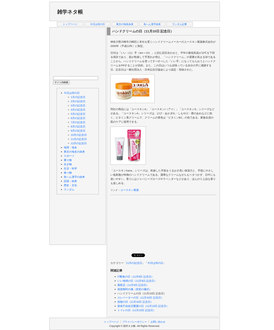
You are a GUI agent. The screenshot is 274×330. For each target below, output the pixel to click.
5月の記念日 (78, 113)
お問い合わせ (158, 321)
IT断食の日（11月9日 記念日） (135, 276)
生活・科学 (70, 168)
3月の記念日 (78, 105)
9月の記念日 (78, 130)
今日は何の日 (97, 24)
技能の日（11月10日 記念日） (135, 301)
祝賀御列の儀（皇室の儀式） (134, 289)
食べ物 (68, 172)
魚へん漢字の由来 (74, 176)
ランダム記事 (179, 24)
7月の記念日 (78, 122)
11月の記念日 (134, 262)
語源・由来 (70, 181)
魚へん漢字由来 (152, 24)
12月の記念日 (79, 143)
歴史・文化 (70, 185)
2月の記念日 (78, 101)
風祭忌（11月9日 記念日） (133, 284)
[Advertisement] (153, 11)
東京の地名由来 (124, 24)
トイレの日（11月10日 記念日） (136, 310)
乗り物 (68, 160)
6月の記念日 (78, 118)
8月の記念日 (78, 126)
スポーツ (69, 155)
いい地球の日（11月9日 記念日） (137, 280)
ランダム (69, 189)
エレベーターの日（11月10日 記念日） (140, 297)
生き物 (68, 164)
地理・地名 (70, 147)
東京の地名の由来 (74, 151)
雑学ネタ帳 (70, 12)
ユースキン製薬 (129, 189)
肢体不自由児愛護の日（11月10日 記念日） (143, 305)
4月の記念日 (78, 109)
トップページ (70, 24)
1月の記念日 (78, 97)
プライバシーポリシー (134, 321)
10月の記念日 (79, 134)
